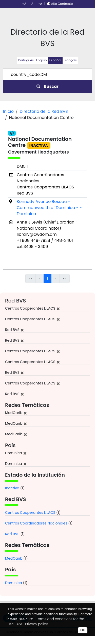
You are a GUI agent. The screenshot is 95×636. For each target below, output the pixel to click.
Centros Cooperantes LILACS (30, 512)
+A (24, 4)
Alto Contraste (60, 4)
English (41, 60)
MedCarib (14, 558)
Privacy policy (36, 624)
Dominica (13, 582)
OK (82, 630)
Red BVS (12, 533)
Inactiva (12, 488)
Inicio (8, 111)
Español (55, 60)
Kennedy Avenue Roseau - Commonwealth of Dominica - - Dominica (49, 208)
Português (26, 60)
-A (40, 4)
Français (70, 60)
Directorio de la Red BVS (44, 111)
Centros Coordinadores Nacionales (36, 523)
